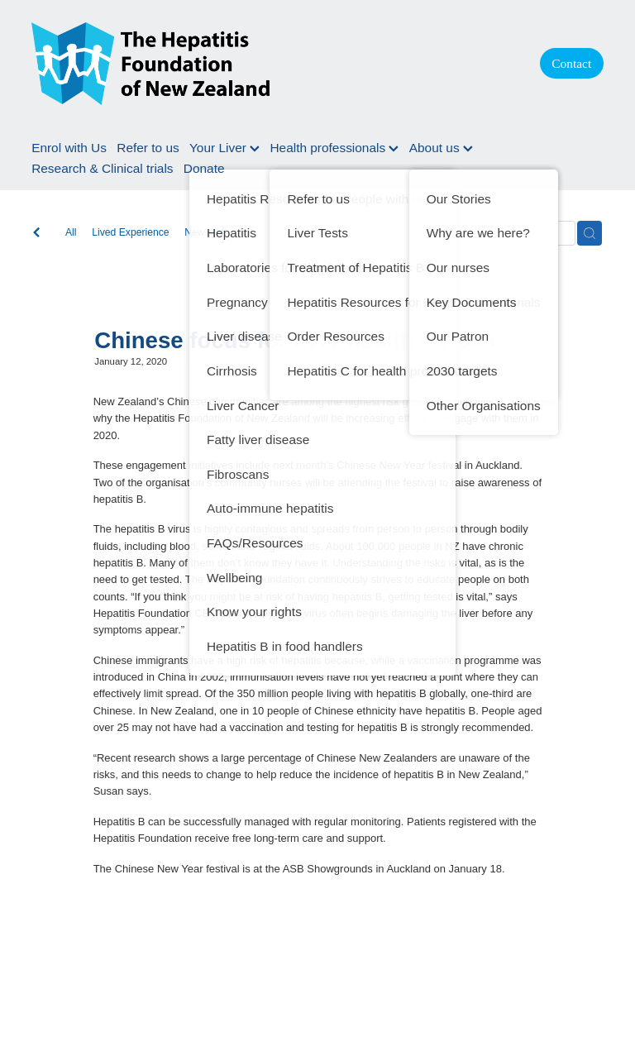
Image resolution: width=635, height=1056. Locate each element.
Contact (571, 63)
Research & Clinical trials (102, 168)
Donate (204, 168)
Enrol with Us (69, 148)
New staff (205, 232)
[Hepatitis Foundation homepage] (268, 63)
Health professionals (334, 148)
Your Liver (224, 148)
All (71, 232)
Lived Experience (130, 232)
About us (441, 148)
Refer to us (148, 148)
